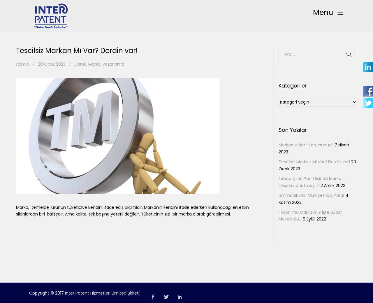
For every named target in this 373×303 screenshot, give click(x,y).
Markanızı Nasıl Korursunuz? (306, 145)
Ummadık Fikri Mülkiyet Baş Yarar (311, 195)
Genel (80, 64)
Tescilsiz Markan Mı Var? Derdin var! (77, 50)
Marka (94, 64)
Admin (22, 64)
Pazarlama (113, 64)
